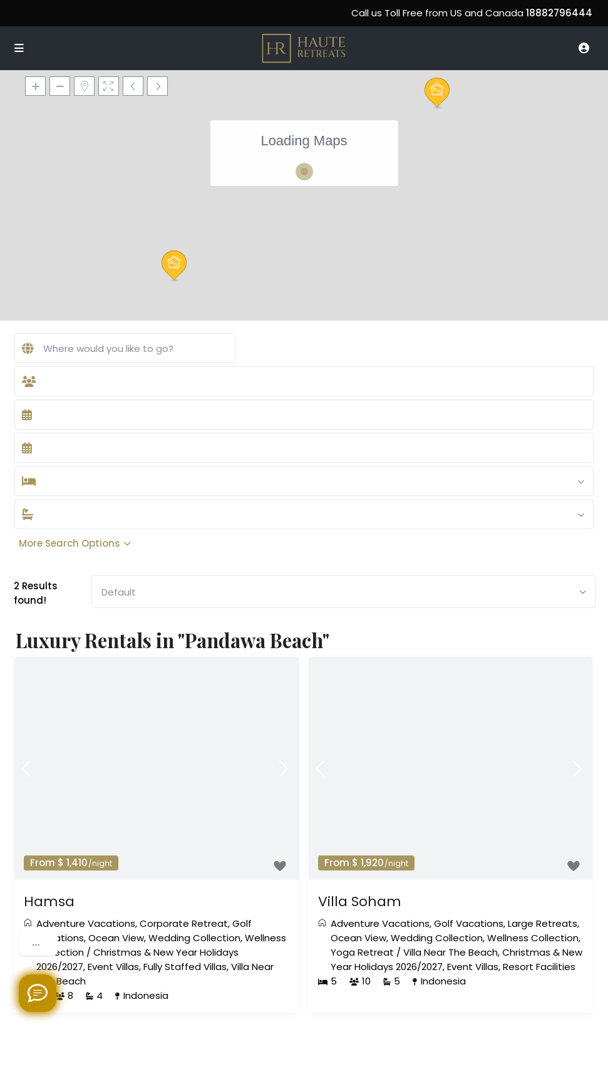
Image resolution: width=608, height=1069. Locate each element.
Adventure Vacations (85, 923)
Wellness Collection (533, 937)
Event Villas (113, 966)
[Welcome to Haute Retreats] (37, 993)
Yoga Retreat (362, 952)
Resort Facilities (539, 966)
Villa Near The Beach (450, 952)
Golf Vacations (468, 923)
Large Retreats (542, 923)
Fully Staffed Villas (185, 966)
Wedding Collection (194, 937)
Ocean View (116, 937)
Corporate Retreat (184, 923)
